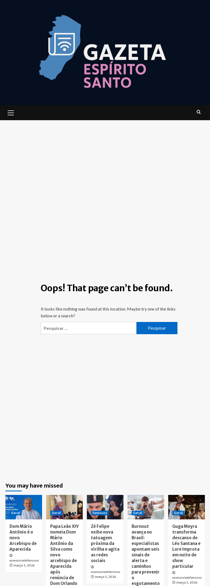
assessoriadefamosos (24, 560)
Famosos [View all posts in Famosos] (100, 513)
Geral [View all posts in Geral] (15, 513)
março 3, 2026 (24, 565)
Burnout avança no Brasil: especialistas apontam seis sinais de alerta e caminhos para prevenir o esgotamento (146, 555)
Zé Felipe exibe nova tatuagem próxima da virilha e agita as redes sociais (105, 543)
